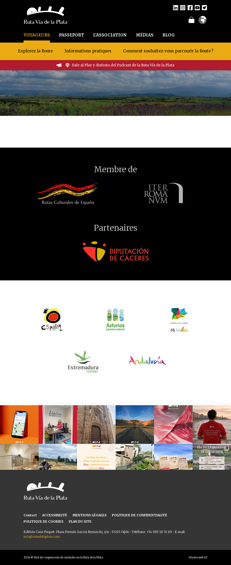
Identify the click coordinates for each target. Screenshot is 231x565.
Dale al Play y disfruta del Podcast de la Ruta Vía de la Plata (123, 65)
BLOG (168, 35)
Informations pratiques (88, 50)
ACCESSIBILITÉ (54, 515)
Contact (30, 515)
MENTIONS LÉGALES (90, 515)
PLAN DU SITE (80, 521)
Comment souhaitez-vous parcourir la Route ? (168, 50)
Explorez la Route (35, 50)
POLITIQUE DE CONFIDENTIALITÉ (139, 515)
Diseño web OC (198, 557)
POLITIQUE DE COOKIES (44, 521)
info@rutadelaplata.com (42, 537)
